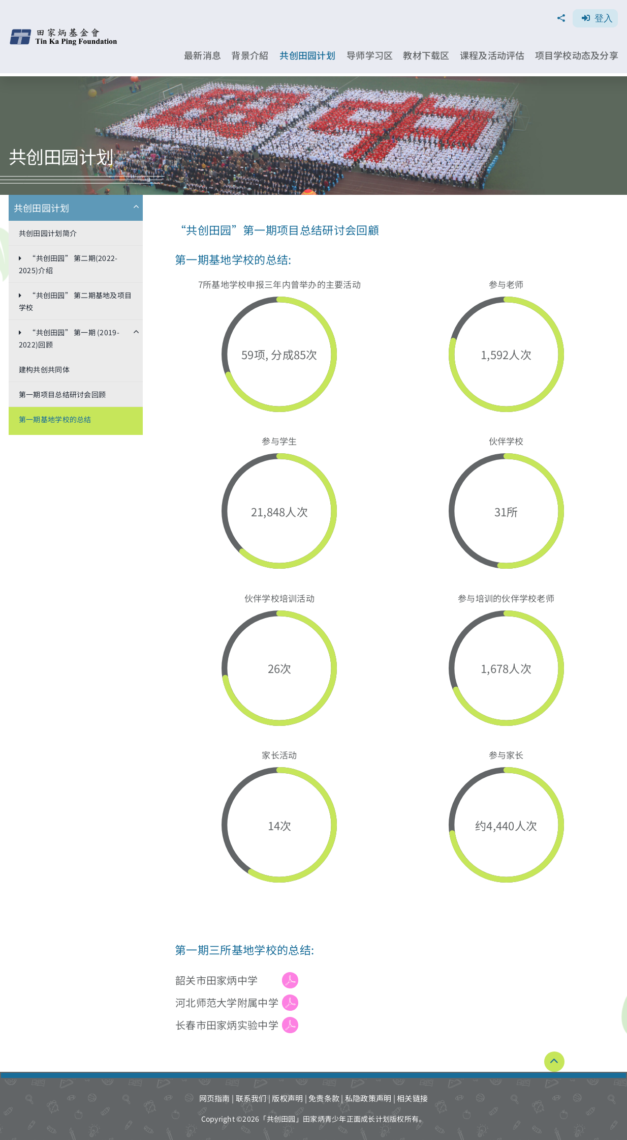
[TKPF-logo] (65, 31)
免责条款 (323, 1098)
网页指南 (214, 1098)
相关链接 (412, 1098)
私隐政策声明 (368, 1098)
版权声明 (287, 1098)
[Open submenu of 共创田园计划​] (140, 208)
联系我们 (251, 1098)
